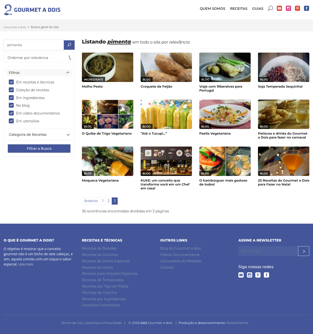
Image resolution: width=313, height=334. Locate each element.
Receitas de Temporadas (103, 280)
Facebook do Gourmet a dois (306, 8)
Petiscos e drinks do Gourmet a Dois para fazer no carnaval (282, 135)
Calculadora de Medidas (180, 261)
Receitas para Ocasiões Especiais (110, 273)
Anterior (91, 201)
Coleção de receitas (30, 89)
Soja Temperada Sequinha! (280, 86)
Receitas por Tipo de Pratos (105, 286)
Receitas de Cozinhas (100, 255)
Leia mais (25, 264)
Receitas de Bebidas (99, 248)
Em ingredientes (28, 97)
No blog (21, 105)
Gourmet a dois (15, 27)
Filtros (14, 72)
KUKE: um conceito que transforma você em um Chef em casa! (165, 184)
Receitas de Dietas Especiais (106, 261)
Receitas (238, 8)
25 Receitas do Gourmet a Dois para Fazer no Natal (283, 182)
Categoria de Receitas (27, 134)
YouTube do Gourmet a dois (279, 8)
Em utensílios (25, 120)
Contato (167, 267)
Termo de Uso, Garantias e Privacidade (91, 323)
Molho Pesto (92, 86)
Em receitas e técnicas (33, 82)
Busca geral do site (45, 27)
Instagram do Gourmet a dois (288, 8)
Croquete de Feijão (156, 86)
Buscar (270, 8)
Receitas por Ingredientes (104, 299)
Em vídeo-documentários (36, 113)
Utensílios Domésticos (101, 305)
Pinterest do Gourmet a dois (297, 8)
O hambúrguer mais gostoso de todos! (223, 182)
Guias (257, 8)
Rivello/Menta (237, 323)
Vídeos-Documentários (180, 255)
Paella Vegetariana (215, 133)
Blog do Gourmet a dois (180, 248)
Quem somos (212, 8)
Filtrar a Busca (39, 148)
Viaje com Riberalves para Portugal (220, 88)
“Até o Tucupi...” (154, 133)
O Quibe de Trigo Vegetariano (107, 133)
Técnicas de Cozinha (99, 292)
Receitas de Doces (97, 267)
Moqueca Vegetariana (100, 180)
